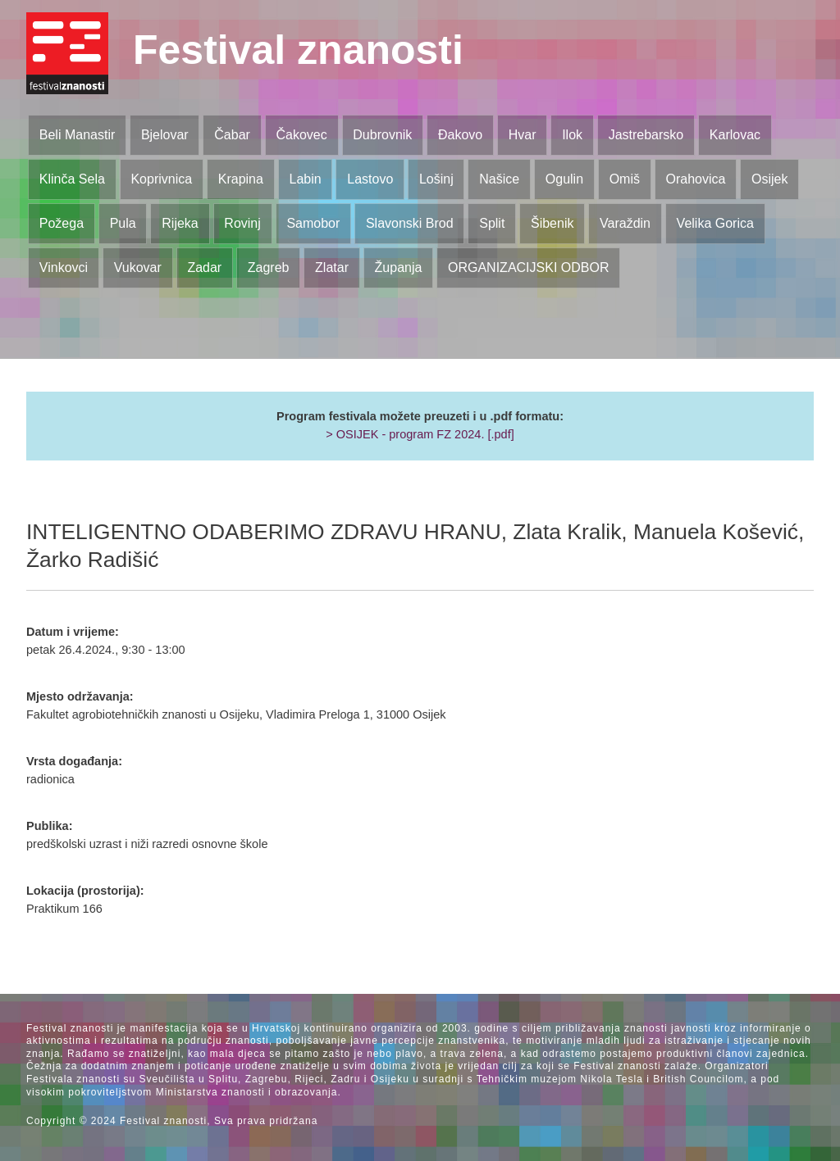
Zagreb (269, 267)
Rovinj (242, 223)
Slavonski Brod (410, 223)
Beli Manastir (77, 135)
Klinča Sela (72, 179)
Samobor (313, 223)
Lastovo (370, 179)
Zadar (204, 267)
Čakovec (301, 135)
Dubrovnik (382, 135)
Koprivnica (161, 179)
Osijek (769, 179)
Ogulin (564, 179)
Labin (305, 179)
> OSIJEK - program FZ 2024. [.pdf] (420, 434)
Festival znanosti (298, 50)
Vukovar (138, 267)
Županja (398, 267)
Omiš (624, 179)
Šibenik (552, 223)
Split (491, 223)
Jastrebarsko (646, 135)
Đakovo (460, 135)
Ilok (572, 135)
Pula (123, 223)
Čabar (232, 135)
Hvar (522, 135)
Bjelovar (165, 135)
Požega (61, 223)
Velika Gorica (715, 223)
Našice (499, 179)
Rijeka (180, 223)
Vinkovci (63, 267)
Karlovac (735, 135)
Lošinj (436, 179)
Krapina (240, 179)
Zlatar (332, 267)
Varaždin (625, 223)
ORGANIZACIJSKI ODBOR (528, 267)
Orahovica (696, 179)
